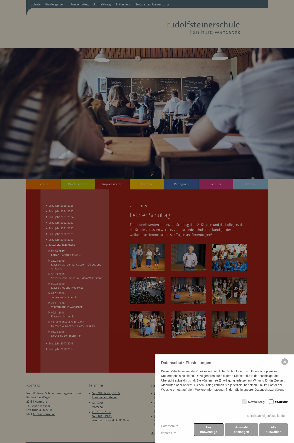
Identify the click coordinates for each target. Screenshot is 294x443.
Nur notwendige (208, 430)
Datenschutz (169, 426)
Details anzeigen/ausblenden (266, 415)
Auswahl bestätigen (241, 430)
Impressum (168, 433)
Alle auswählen (273, 430)
